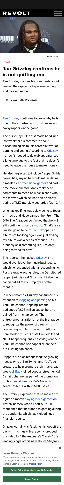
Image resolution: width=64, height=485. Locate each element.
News (6, 62)
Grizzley (52, 150)
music (38, 225)
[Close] (60, 448)
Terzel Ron (16, 100)
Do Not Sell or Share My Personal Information (32, 470)
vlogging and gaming (33, 300)
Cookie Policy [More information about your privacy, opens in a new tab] (35, 464)
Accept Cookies (32, 479)
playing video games (39, 399)
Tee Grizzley (11, 118)
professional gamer (33, 183)
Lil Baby (16, 371)
